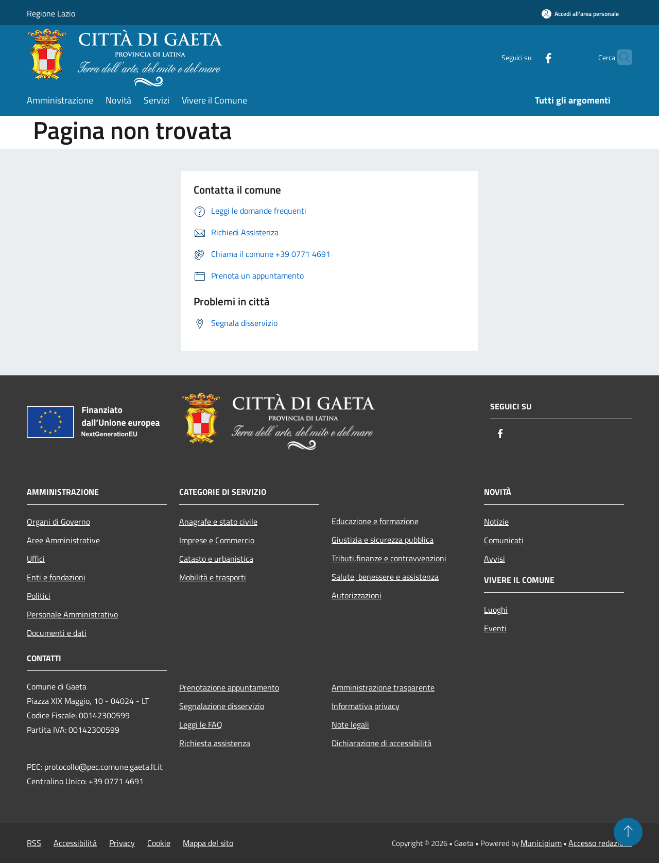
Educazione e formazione (375, 521)
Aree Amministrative (63, 540)
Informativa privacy (366, 706)
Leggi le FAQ (200, 724)
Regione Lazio (51, 13)
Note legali (350, 724)
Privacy (122, 843)
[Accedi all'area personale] (580, 14)
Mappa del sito (208, 843)
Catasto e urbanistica (216, 559)
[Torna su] (628, 832)
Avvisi (494, 559)
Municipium (541, 843)
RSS (34, 843)
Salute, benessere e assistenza (385, 577)
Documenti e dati (56, 633)
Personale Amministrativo (72, 614)
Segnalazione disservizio (221, 706)
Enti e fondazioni (56, 577)
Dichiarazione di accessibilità (381, 743)
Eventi (495, 628)
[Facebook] (528, 57)
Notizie (496, 521)
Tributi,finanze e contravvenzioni (389, 558)
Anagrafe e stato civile (218, 521)
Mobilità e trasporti (212, 577)
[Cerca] (620, 57)
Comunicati (504, 540)
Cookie (158, 843)
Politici (38, 596)
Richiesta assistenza (214, 743)
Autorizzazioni (356, 595)
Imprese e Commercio (216, 540)
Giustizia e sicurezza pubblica (382, 539)
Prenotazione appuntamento (229, 687)
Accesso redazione (600, 843)
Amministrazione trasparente (383, 687)
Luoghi (496, 609)
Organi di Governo (58, 521)
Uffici (36, 559)
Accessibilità (75, 843)
